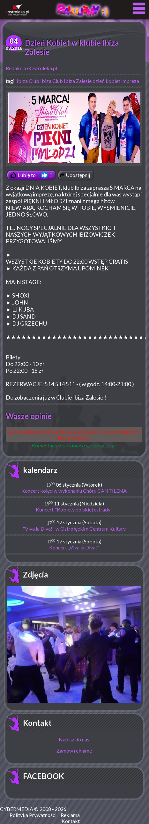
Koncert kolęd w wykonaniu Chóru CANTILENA (74, 491)
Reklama (70, 815)
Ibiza (22, 81)
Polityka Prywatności (33, 815)
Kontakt (37, 722)
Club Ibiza (40, 81)
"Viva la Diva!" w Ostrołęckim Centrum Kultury (74, 529)
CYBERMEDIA (16, 809)
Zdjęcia (35, 574)
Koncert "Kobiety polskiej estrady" (74, 509)
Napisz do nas (74, 739)
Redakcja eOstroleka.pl (31, 68)
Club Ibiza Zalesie (72, 81)
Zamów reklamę (74, 750)
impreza (130, 81)
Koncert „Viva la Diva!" (74, 547)
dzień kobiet (106, 81)
